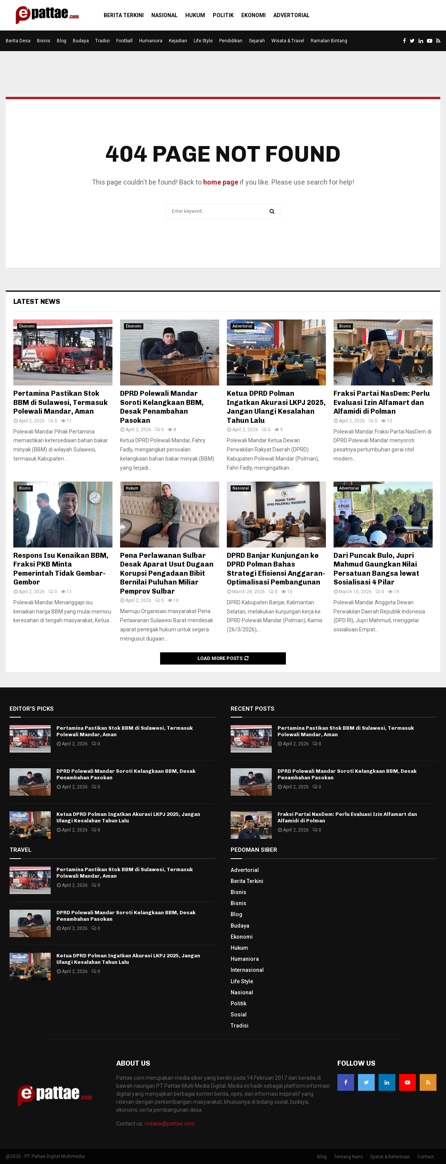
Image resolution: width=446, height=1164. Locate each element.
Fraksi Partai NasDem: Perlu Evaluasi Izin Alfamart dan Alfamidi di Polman (382, 402)
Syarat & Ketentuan (390, 1156)
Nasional (164, 15)
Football (124, 40)
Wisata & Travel (287, 40)
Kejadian (178, 40)
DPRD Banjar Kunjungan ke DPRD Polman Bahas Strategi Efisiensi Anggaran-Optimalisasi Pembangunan (276, 568)
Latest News (36, 301)
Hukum (195, 15)
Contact (425, 1156)
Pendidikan (230, 40)
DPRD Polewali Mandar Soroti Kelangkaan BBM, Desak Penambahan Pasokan (162, 406)
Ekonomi (253, 15)
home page (220, 182)
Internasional (247, 970)
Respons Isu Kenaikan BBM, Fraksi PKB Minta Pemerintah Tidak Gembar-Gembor (60, 568)
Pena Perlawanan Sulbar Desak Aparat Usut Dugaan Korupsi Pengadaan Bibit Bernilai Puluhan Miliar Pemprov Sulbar (166, 573)
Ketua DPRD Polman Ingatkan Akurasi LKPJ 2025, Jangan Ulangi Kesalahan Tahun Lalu (276, 406)
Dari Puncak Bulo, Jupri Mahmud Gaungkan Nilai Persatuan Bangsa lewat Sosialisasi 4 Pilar (376, 568)
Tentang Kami (348, 1156)
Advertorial (291, 15)
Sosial (239, 1014)
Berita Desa (18, 40)
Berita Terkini (124, 15)
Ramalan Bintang (329, 40)
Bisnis (43, 40)
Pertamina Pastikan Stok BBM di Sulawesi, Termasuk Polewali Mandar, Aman (60, 402)
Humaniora (150, 40)
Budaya (81, 40)
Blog (61, 40)
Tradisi (102, 40)
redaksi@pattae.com (169, 1124)
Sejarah (257, 40)
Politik (223, 15)
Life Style (203, 40)
